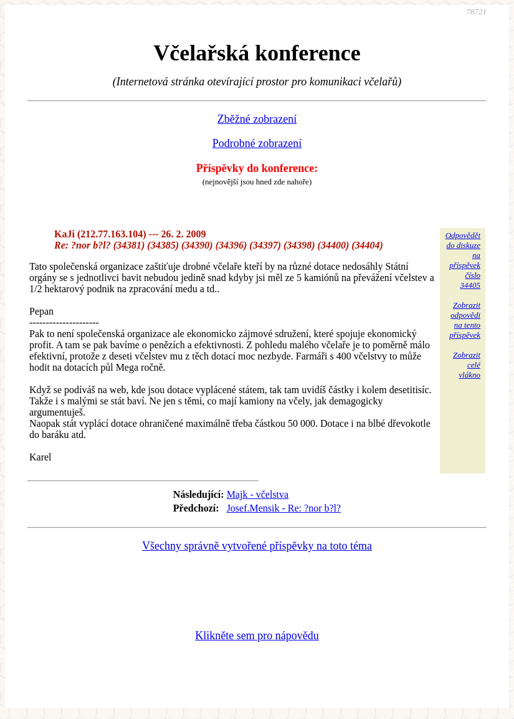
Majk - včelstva (258, 494)
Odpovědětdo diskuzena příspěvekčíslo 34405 (462, 260)
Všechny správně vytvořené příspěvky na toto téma (257, 546)
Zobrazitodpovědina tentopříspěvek (464, 320)
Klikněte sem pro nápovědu (256, 635)
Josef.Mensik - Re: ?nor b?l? (284, 508)
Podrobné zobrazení (257, 143)
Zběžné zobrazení (257, 119)
